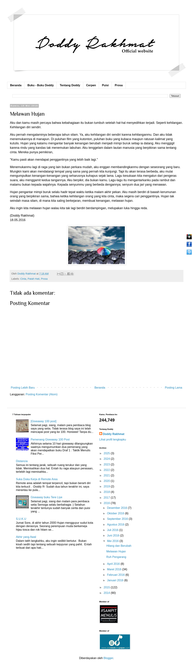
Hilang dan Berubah (118, 545)
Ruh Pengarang (116, 556)
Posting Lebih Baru (23, 387)
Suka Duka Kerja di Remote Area (37, 479)
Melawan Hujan (116, 551)
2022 (107, 469)
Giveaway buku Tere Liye (46, 497)
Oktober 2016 (116, 513)
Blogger (108, 658)
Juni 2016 (113, 535)
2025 (107, 453)
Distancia (22, 461)
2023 (107, 464)
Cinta (23, 278)
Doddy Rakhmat (113, 434)
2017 (107, 497)
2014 (107, 592)
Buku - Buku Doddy (40, 85)
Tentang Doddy (70, 85)
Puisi (105, 85)
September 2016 (118, 518)
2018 (107, 491)
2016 (107, 503)
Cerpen (91, 85)
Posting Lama (173, 387)
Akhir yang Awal (26, 536)
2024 (107, 458)
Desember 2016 (117, 507)
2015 (107, 587)
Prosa (119, 85)
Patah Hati (33, 278)
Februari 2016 (116, 574)
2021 (107, 475)
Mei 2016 (113, 540)
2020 (107, 480)
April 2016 (114, 563)
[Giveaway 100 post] (43, 421)
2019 (107, 486)
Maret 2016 (114, 569)
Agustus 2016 (116, 524)
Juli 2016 (113, 530)
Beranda (15, 85)
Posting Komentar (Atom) (42, 394)
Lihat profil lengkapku (112, 439)
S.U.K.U (21, 518)
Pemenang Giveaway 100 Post (50, 439)
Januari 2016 (115, 580)
